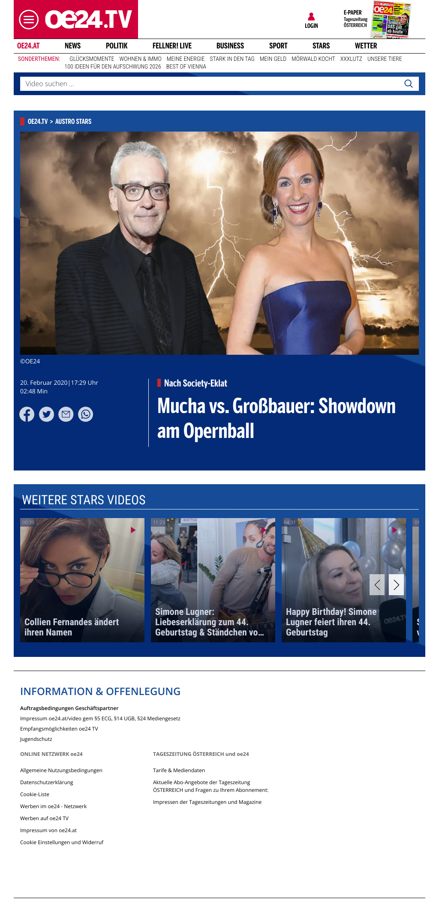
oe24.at (28, 46)
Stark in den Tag (232, 59)
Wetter (366, 46)
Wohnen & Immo (140, 59)
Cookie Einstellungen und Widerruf (61, 842)
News (73, 46)
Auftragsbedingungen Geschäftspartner (69, 707)
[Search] (408, 84)
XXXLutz (351, 59)
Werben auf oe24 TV (44, 818)
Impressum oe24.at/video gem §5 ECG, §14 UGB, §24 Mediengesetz (100, 718)
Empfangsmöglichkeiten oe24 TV (59, 728)
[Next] (396, 584)
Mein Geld (273, 59)
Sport (278, 46)
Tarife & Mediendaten (179, 770)
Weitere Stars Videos (84, 500)
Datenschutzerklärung (46, 782)
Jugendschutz (36, 738)
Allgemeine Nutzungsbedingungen (61, 770)
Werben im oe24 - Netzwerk (53, 806)
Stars (321, 46)
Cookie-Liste (34, 794)
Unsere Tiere (384, 59)
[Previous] (377, 584)
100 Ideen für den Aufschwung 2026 (112, 66)
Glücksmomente (91, 59)
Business (230, 46)
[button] (26, 19)
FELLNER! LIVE (172, 46)
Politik (117, 46)
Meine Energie (186, 59)
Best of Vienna (186, 66)
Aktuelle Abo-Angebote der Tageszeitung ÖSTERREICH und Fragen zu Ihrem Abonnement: (210, 786)
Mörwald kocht (313, 59)
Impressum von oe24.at (48, 830)
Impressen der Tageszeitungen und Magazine (207, 802)
